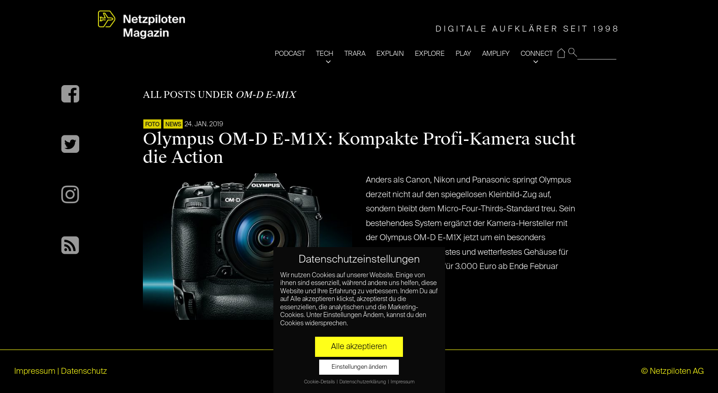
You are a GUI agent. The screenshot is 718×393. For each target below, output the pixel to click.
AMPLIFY (496, 53)
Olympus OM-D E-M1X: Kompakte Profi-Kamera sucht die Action (359, 148)
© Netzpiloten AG (672, 371)
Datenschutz (84, 371)
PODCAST (290, 53)
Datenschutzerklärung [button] (363, 382)
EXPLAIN (390, 53)
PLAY (463, 53)
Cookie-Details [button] (320, 382)
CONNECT (537, 53)
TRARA (354, 53)
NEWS (173, 125)
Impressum (34, 371)
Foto (152, 125)
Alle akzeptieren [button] (359, 347)
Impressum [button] (402, 382)
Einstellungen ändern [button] (359, 367)
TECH (324, 53)
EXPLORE (430, 53)
